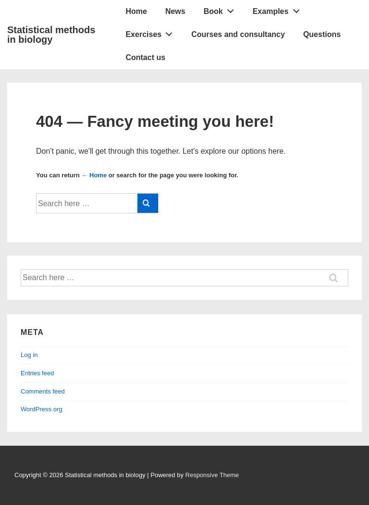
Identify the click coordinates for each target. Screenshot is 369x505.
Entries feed (37, 373)
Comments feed (43, 391)
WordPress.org (41, 409)
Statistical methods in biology (51, 35)
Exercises (151, 32)
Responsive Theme (212, 475)
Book (221, 9)
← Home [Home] (94, 175)
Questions (322, 34)
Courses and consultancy (238, 34)
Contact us (145, 57)
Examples (279, 9)
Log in (29, 354)
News (175, 11)
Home (136, 11)
